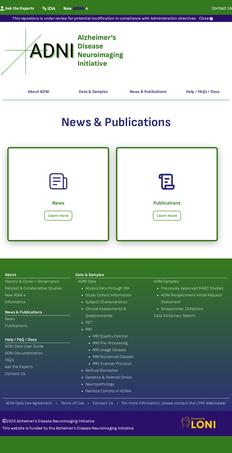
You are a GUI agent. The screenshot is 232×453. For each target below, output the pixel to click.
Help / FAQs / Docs (203, 91)
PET (89, 322)
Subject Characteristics (106, 302)
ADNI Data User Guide (24, 346)
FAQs (9, 360)
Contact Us (15, 373)
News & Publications (148, 91)
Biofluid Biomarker (101, 370)
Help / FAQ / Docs (21, 339)
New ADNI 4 (15, 295)
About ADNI (38, 91)
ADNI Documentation (24, 353)
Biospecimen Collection (182, 308)
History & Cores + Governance (32, 281)
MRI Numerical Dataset (113, 356)
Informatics (15, 302)
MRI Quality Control (110, 336)
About (10, 274)
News (10, 318)
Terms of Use (72, 403)
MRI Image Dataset (109, 350)
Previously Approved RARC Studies (192, 288)
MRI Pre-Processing (110, 343)
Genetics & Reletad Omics (108, 377)
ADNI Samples (166, 281)
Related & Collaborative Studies (33, 288)
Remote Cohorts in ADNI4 (108, 391)
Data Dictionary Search (174, 315)
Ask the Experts (19, 366)
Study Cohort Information (108, 295)
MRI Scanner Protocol (112, 363)
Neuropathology (100, 384)
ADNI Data (87, 281)
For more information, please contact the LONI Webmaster (174, 403)
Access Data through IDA (107, 288)
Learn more (58, 215)
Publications (16, 325)
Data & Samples (93, 91)
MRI (88, 329)
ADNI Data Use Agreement (29, 403)
